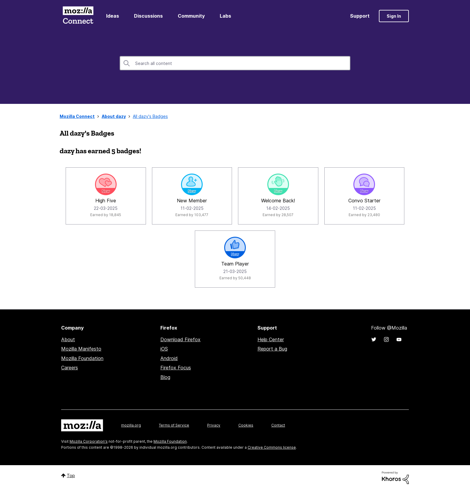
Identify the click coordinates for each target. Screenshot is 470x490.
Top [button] (71, 475)
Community (191, 16)
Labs (225, 16)
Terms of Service (174, 425)
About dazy (114, 116)
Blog (165, 377)
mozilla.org (131, 425)
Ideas (112, 16)
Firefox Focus (175, 368)
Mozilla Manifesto (81, 349)
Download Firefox (180, 339)
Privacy (213, 425)
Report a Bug (272, 349)
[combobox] (235, 63)
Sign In (394, 16)
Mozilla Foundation (82, 358)
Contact (278, 425)
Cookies (245, 425)
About (68, 339)
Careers (69, 368)
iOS (164, 349)
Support (360, 16)
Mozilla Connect (78, 16)
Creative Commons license (272, 447)
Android (169, 358)
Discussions (148, 16)
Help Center (270, 339)
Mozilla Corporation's (89, 441)
